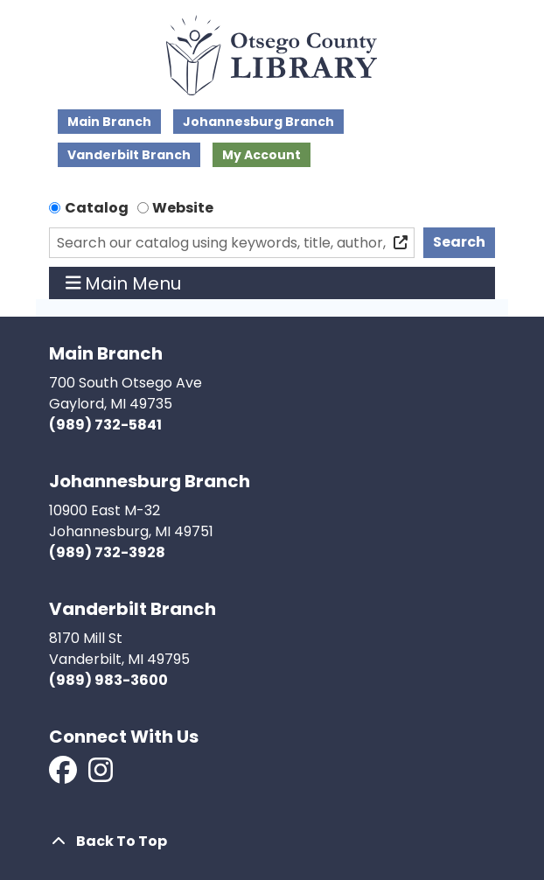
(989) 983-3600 (108, 680)
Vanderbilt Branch (129, 155)
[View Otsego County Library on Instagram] (100, 775)
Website (182, 208)
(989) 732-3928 (107, 552)
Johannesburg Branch (258, 121)
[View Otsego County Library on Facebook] (64, 775)
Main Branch (109, 121)
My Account (261, 155)
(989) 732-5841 (105, 425)
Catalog (97, 208)
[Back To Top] (272, 841)
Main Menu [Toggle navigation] (124, 283)
